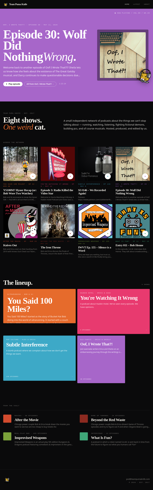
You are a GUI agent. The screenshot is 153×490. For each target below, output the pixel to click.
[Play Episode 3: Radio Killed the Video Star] (70, 176)
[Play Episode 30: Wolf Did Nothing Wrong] (145, 176)
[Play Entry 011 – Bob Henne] (145, 234)
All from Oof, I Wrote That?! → (40, 84)
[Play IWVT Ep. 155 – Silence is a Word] (108, 234)
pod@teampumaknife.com (138, 479)
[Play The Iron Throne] (70, 234)
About (147, 4)
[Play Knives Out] (33, 234)
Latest (136, 4)
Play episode (13, 84)
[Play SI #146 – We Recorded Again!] (108, 176)
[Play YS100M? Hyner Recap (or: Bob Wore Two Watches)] (33, 176)
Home (127, 4)
